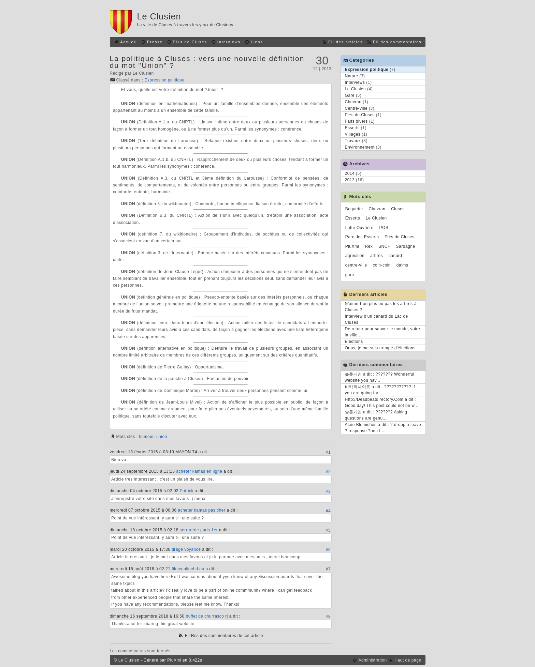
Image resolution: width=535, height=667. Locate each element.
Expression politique (165, 80)
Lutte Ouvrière (359, 227)
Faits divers (356, 121)
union (161, 436)
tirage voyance (186, 549)
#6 (328, 549)
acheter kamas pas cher (201, 510)
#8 (328, 616)
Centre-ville (356, 108)
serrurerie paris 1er (199, 530)
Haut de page (407, 660)
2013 (350, 180)
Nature (351, 76)
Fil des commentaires (397, 42)
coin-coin (382, 265)
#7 (328, 569)
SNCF (384, 246)
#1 (328, 452)
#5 (328, 530)
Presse (155, 42)
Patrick (186, 490)
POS (384, 227)
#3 (328, 491)
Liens (257, 42)
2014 (350, 173)
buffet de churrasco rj (207, 616)
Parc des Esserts (362, 236)
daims (402, 265)
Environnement (360, 147)
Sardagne (405, 246)
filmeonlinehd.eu (188, 568)
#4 (328, 511)
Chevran (353, 102)
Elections (354, 341)
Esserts (352, 127)
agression (355, 255)
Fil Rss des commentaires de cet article (224, 635)
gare (349, 274)
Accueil (128, 42)
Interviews (229, 42)
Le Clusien (159, 16)
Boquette (354, 209)
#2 (328, 471)
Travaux (353, 140)
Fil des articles (345, 42)
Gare (350, 95)
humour (146, 436)
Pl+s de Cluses (190, 42)
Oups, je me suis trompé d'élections (380, 348)
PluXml (352, 246)
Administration (373, 660)
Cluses (398, 209)
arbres (376, 255)
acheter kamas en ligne (199, 471)
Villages (353, 134)
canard (395, 255)
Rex (369, 246)
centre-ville (356, 265)
